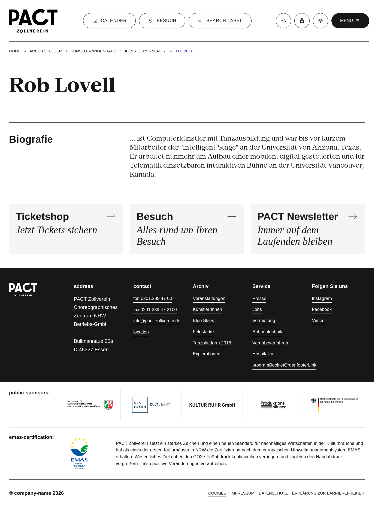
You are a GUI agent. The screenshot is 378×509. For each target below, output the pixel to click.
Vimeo (318, 320)
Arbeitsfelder (45, 51)
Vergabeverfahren (270, 342)
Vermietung (263, 320)
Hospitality (262, 353)
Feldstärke (203, 331)
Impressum (242, 493)
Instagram (322, 298)
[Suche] (220, 20)
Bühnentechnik (267, 331)
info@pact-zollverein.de (156, 320)
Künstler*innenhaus (93, 51)
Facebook (322, 309)
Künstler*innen (142, 51)
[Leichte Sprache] (302, 20)
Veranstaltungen (209, 298)
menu (350, 20)
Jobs (257, 309)
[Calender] (109, 20)
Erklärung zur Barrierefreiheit (328, 493)
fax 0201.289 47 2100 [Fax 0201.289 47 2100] (155, 309)
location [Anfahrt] (141, 331)
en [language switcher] (283, 20)
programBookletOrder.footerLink (284, 364)
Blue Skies (203, 320)
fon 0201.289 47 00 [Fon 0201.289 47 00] (152, 298)
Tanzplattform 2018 (212, 342)
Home (15, 51)
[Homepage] (33, 21)
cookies (217, 493)
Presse (259, 298)
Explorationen (206, 353)
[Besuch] (162, 20)
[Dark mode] (320, 20)
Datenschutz (273, 493)
